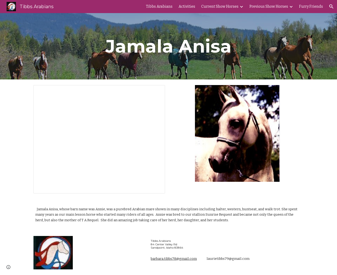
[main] (168, 46)
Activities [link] (187, 6)
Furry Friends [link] (311, 6)
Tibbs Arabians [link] (159, 6)
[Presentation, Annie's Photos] (99, 139)
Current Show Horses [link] (219, 6)
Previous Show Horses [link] (268, 6)
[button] (331, 6)
